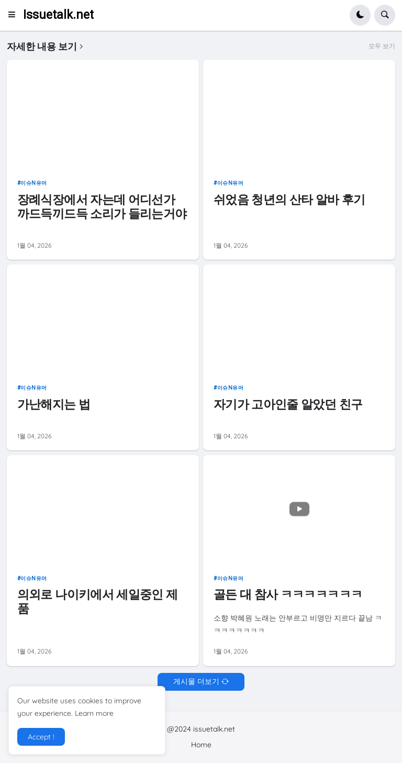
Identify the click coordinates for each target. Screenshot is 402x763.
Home (201, 744)
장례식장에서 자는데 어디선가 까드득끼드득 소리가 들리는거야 (102, 206)
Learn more (94, 713)
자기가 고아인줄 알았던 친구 (288, 404)
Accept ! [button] (41, 737)
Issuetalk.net (58, 15)
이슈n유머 (33, 183)
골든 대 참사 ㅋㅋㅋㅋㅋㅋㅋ (288, 594)
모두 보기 (381, 46)
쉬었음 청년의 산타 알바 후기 (289, 199)
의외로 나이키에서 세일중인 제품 (97, 601)
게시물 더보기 (196, 681)
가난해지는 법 (53, 404)
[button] (15, 15)
